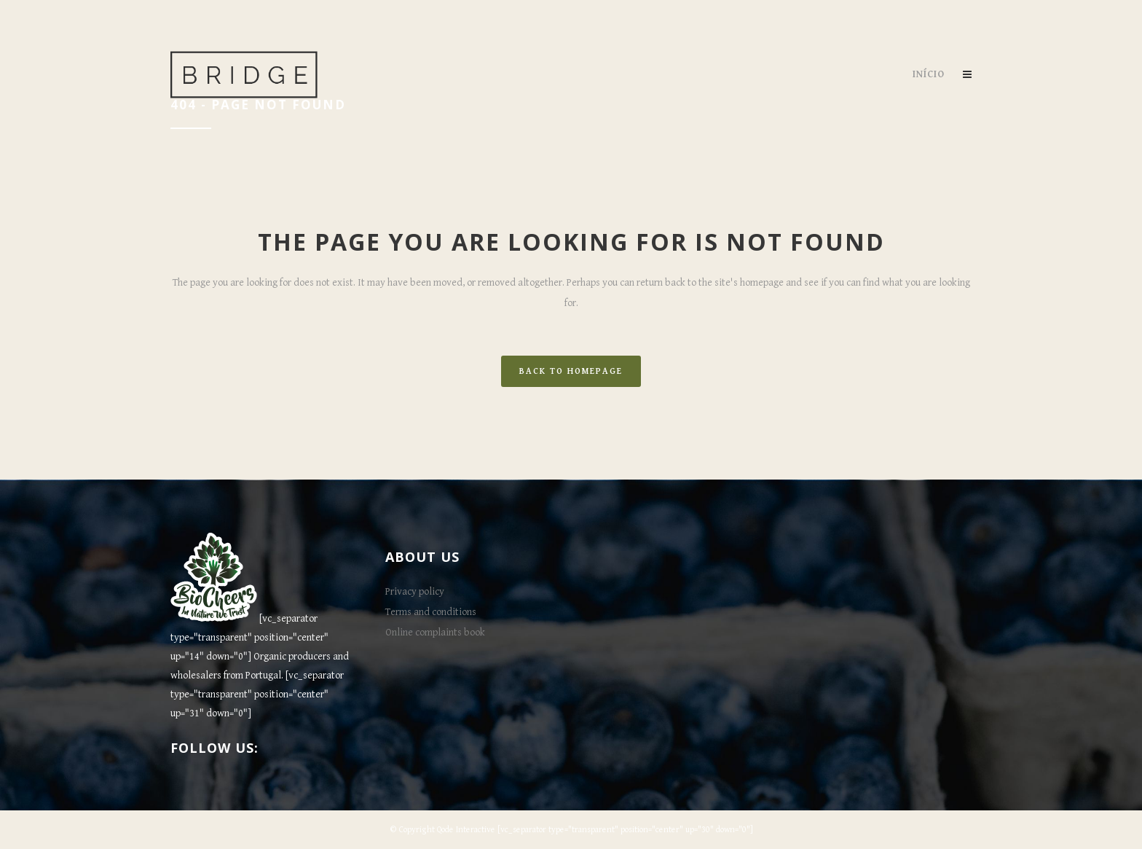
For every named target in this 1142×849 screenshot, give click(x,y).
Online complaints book (435, 632)
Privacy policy (414, 592)
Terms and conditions (430, 612)
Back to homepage (571, 371)
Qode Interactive (466, 829)
